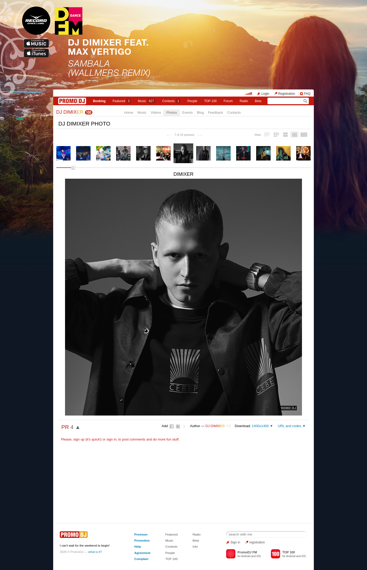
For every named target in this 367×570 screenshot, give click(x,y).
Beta (258, 101)
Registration (286, 93)
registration (257, 542)
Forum (228, 101)
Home (128, 112)
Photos (171, 112)
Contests (171, 546)
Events (187, 112)
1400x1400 (260, 426)
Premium (140, 534)
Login (265, 93)
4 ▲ (76, 427)
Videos (156, 112)
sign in (112, 439)
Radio (244, 101)
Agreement (142, 552)
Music (146, 101)
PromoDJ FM (247, 552)
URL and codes (289, 426)
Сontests (171, 101)
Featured (122, 101)
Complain (141, 559)
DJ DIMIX (69, 112)
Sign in (235, 542)
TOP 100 (210, 101)
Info (195, 546)
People (192, 101)
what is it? (95, 551)
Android (245, 556)
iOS (258, 556)
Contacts (234, 112)
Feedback (215, 112)
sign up (79, 439)
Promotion (142, 540)
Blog (200, 112)
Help (137, 546)
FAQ (307, 93)
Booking (99, 101)
